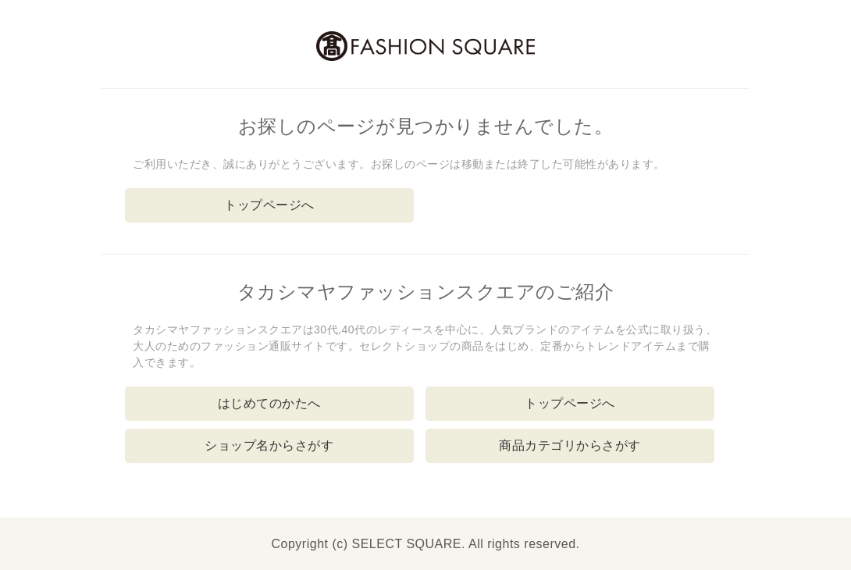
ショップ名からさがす (269, 445)
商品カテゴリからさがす (570, 445)
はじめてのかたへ (269, 403)
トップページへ (269, 205)
